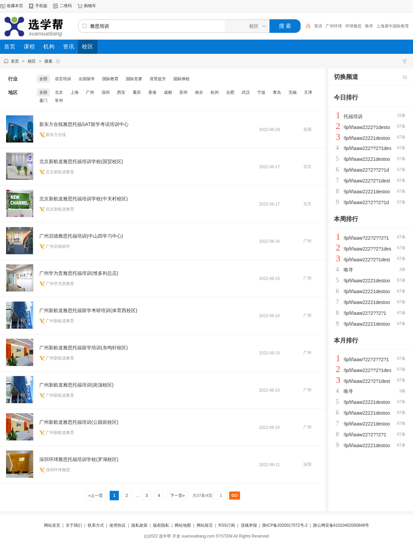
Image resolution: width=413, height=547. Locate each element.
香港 (152, 92)
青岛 (277, 92)
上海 (74, 92)
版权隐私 (161, 525)
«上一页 (95, 495)
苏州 (183, 92)
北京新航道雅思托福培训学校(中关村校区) (83, 198)
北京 (59, 92)
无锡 (292, 92)
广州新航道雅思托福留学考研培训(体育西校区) (88, 310)
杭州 (215, 92)
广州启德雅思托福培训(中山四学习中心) (81, 236)
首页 (15, 61)
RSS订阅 (226, 525)
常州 (59, 100)
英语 (330, 26)
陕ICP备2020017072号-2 (284, 525)
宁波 (261, 92)
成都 (168, 92)
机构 (318, 26)
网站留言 (205, 525)
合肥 (230, 92)
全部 (43, 78)
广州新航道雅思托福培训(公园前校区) (78, 422)
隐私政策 (139, 525)
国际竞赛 (134, 78)
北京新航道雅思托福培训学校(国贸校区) (81, 161)
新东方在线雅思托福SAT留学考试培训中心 (84, 124)
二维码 (66, 5)
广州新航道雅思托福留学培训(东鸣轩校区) (83, 347)
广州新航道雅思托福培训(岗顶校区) (76, 385)
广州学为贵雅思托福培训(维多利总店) (78, 273)
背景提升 (158, 78)
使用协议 (117, 525)
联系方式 (96, 525)
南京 (199, 92)
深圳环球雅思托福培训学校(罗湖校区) (78, 459)
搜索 (48, 61)
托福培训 (353, 116)
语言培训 (63, 78)
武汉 (246, 92)
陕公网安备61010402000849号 (341, 525)
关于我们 (74, 525)
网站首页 (52, 525)
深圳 (106, 92)
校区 (32, 61)
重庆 (137, 92)
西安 (121, 92)
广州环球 (345, 26)
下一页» (177, 495)
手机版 (41, 5)
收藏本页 (15, 5)
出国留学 (87, 78)
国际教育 (110, 78)
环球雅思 (365, 26)
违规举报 (249, 525)
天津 (308, 92)
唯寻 (380, 26)
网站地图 (183, 525)
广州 (90, 92)
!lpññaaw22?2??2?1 (365, 313)
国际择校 (181, 78)
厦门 (43, 100)
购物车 (90, 5)
